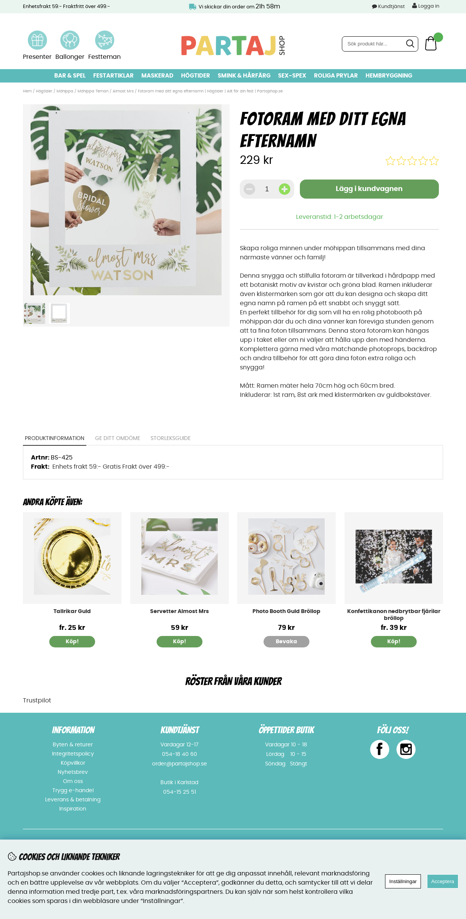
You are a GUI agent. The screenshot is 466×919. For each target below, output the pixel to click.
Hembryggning (389, 76)
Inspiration (72, 809)
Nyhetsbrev (73, 772)
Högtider (195, 76)
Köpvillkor (73, 763)
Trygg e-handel (73, 790)
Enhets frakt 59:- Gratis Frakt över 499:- (111, 467)
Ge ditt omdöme (117, 438)
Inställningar (403, 881)
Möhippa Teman (93, 91)
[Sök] (380, 44)
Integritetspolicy (73, 754)
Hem (27, 91)
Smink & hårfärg (244, 76)
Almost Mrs (124, 91)
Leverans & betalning (72, 800)
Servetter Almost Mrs (179, 611)
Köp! (72, 641)
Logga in (425, 6)
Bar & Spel (70, 76)
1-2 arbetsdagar (358, 217)
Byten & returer (73, 744)
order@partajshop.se (179, 764)
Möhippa (65, 91)
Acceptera (442, 881)
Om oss (73, 781)
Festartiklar (113, 76)
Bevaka (286, 641)
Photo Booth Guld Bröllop (286, 611)
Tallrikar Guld (72, 611)
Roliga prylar (336, 76)
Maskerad (157, 76)
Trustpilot (37, 700)
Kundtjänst (391, 6)
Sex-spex (292, 76)
